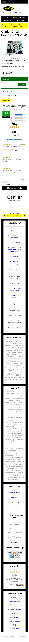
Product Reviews (14, 605)
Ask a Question (6, 100)
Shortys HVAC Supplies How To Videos (14, 289)
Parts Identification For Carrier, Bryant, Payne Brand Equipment (14, 249)
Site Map (14, 507)
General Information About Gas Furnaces (14, 309)
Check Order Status (14, 601)
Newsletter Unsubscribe (14, 609)
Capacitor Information (14, 242)
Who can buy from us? (14, 327)
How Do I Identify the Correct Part (14, 230)
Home (5, 17)
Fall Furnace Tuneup (14, 270)
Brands (14, 17)
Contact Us (21, 20)
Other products (14, 208)
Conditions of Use (14, 502)
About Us (7, 20)
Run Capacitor (14, 256)
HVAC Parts (10, 24)
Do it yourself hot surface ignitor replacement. (14, 263)
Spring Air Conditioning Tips (14, 303)
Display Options (10, 184)
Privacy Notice (14, 497)
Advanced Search (14, 617)
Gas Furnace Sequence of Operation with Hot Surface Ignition (14, 276)
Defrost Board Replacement (14, 296)
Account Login (14, 597)
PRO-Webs (21, 638)
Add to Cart (22, 84)
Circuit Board (18, 24)
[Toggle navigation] (4, 2)
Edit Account (14, 613)
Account (23, 17)
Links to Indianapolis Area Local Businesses (14, 321)
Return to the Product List (14, 215)
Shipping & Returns (14, 492)
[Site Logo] (14, 9)
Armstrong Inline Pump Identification (14, 236)
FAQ (14, 625)
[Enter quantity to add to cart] (10, 84)
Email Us (14, 542)
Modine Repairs (14, 283)
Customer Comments (14, 621)
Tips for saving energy (14, 315)
